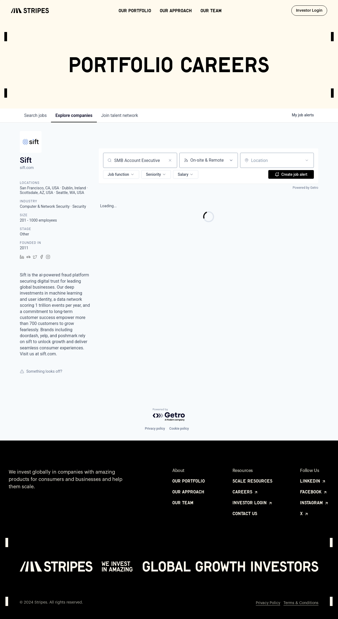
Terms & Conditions (300, 603)
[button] (121, 174)
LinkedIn (313, 481)
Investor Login (311, 10)
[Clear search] (170, 160)
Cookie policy (179, 428)
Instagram (314, 502)
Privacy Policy (268, 603)
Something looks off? (41, 371)
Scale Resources (252, 481)
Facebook (313, 491)
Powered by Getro (305, 188)
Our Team (211, 10)
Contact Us (244, 513)
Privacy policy (155, 428)
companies (73, 115)
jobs (35, 115)
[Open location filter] (307, 160)
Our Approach (176, 10)
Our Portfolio (135, 10)
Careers (245, 491)
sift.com (27, 167)
